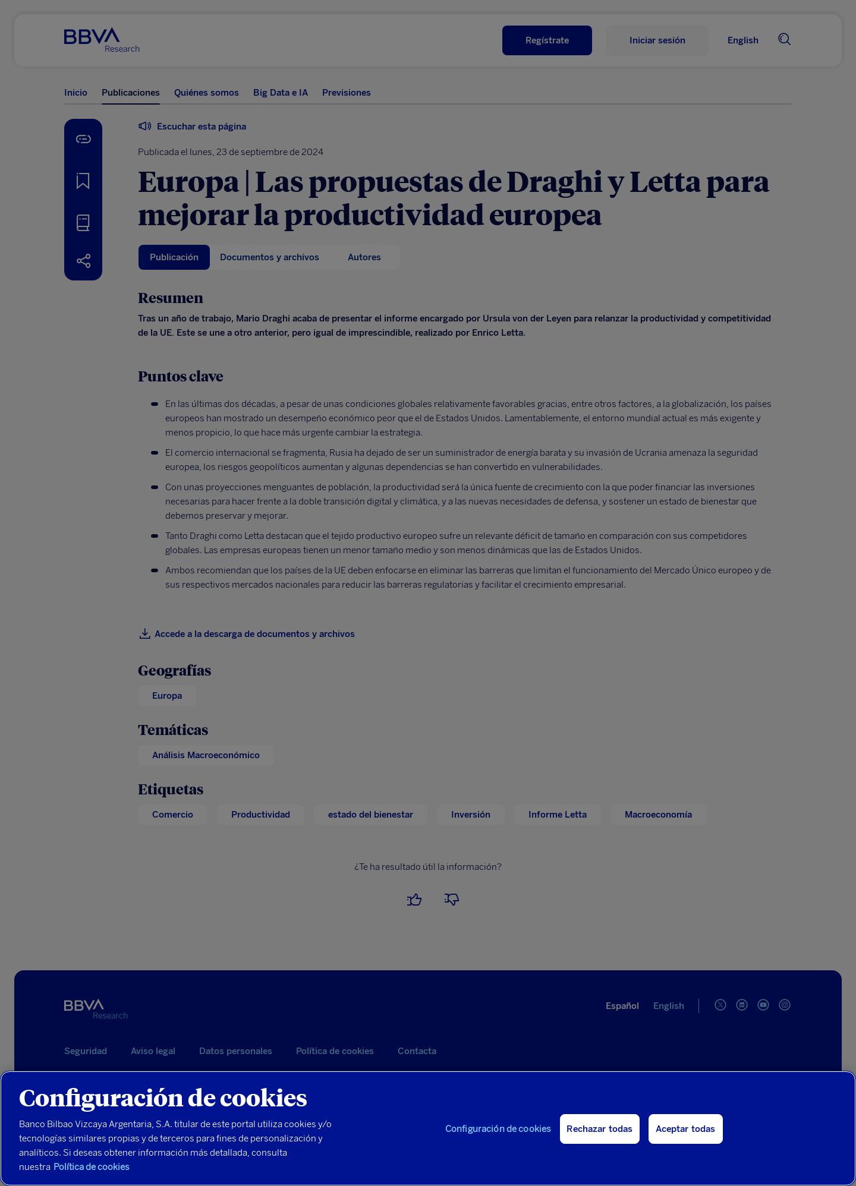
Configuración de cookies (498, 1129)
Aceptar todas (686, 1129)
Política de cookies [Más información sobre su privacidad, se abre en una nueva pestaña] (92, 1167)
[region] (428, 1128)
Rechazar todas (599, 1129)
